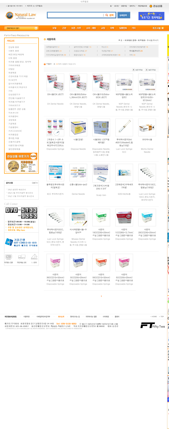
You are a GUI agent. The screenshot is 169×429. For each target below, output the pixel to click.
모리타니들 (147, 139)
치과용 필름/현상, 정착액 (19, 61)
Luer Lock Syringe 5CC (124, 150)
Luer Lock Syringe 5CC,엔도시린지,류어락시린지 (55, 241)
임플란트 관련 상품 (17, 109)
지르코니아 (13, 112)
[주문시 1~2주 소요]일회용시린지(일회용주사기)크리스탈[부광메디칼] (55, 144)
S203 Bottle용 (124, 193)
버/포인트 (12, 79)
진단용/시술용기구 (16, 98)
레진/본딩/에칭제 (16, 54)
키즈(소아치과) (15, 130)
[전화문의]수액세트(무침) (124, 186)
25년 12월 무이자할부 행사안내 (21, 196)
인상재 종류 (13, 47)
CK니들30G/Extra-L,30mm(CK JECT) (78, 96)
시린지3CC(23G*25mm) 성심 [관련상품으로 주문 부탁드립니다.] (78, 280)
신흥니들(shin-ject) (78, 184)
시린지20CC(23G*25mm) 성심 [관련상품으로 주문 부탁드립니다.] (147, 235)
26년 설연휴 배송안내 (17, 189)
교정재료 (12, 119)
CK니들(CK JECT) (55, 94)
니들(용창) (78, 139)
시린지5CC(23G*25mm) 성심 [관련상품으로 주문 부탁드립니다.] (124, 280)
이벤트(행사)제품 (16, 145)
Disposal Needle (78, 148)
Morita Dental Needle (147, 150)
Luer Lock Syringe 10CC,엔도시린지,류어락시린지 (147, 196)
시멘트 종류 (13, 50)
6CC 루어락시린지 (55, 193)
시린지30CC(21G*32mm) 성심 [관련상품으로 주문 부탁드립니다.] (55, 280)
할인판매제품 (14, 149)
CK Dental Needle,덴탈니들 (78, 105)
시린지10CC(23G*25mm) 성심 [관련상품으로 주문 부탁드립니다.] (101, 235)
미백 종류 (12, 58)
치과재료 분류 (130, 40)
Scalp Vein (101, 195)
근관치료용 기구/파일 (18, 76)
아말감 (11, 69)
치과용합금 (13, 134)
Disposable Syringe (55, 148)
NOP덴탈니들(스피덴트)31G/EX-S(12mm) (147, 97)
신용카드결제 (14, 141)
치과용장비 (13, 116)
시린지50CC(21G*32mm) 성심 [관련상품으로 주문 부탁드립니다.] (101, 280)
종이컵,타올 (13, 138)
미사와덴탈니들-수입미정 (78, 231)
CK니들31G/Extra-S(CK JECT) (101, 96)
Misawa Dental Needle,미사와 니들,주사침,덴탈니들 (78, 241)
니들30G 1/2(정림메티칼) (101, 141)
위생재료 (12, 72)
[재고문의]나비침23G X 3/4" (101, 187)
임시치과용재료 (15, 83)
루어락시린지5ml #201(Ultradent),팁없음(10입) (124, 142)
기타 (10, 90)
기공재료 (12, 123)
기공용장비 (13, 127)
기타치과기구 (14, 105)
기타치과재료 (14, 65)
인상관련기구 (14, 94)
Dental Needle (78, 193)
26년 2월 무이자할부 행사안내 (20, 193)
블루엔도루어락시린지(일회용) (55, 186)
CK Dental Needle (55, 103)
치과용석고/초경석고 (17, 87)
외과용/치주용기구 (16, 101)
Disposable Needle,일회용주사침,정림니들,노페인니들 (101, 151)
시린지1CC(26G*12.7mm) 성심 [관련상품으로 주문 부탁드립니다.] (124, 235)
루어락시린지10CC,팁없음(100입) (147, 186)
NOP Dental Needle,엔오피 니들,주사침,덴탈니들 (124, 106)
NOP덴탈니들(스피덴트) (124, 96)
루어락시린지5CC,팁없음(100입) (55, 231)
